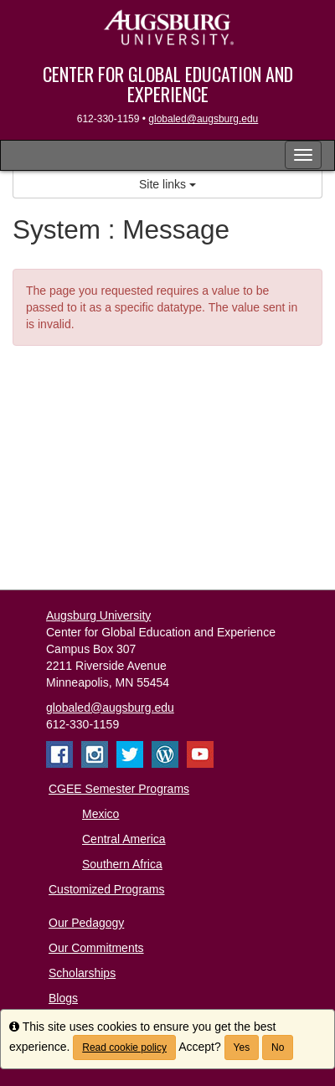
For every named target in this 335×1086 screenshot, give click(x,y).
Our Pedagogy (86, 922)
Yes (242, 1047)
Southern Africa (122, 864)
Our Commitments (96, 948)
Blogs (63, 998)
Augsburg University (98, 615)
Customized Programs (107, 889)
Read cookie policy (124, 1047)
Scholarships (82, 973)
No (277, 1047)
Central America (124, 839)
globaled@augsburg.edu (203, 119)
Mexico (100, 814)
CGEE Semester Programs (119, 788)
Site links (167, 184)
